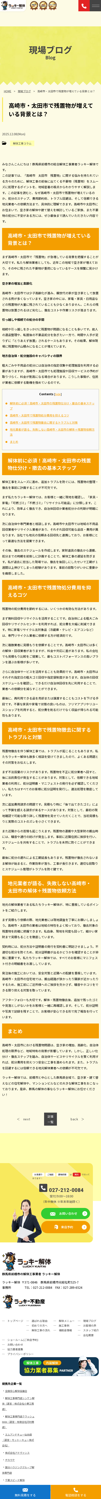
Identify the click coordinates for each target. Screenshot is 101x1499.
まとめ (14, 442)
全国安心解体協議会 (16, 1391)
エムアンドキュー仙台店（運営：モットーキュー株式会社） (18, 1440)
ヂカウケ (10, 1460)
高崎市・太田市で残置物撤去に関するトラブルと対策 (44, 422)
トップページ (15, 1321)
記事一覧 (50, 1119)
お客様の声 (89, 1325)
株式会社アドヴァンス (17, 1453)
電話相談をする (75, 1495)
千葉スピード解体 (15, 1480)
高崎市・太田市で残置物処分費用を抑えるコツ (39, 415)
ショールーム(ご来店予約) (22, 1340)
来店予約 (67, 1227)
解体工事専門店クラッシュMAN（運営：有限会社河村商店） (18, 1422)
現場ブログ (89, 1321)
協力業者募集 (15, 1349)
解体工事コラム (22, 143)
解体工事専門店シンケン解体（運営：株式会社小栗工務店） (18, 1403)
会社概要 (88, 1335)
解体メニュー (67, 1321)
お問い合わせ (67, 1213)
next (27, 1119)
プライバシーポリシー (20, 1354)
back (74, 1119)
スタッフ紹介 (91, 1330)
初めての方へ (39, 1325)
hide (58, 394)
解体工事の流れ (41, 1330)
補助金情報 (65, 1330)
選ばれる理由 (39, 1321)
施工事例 (64, 1325)
